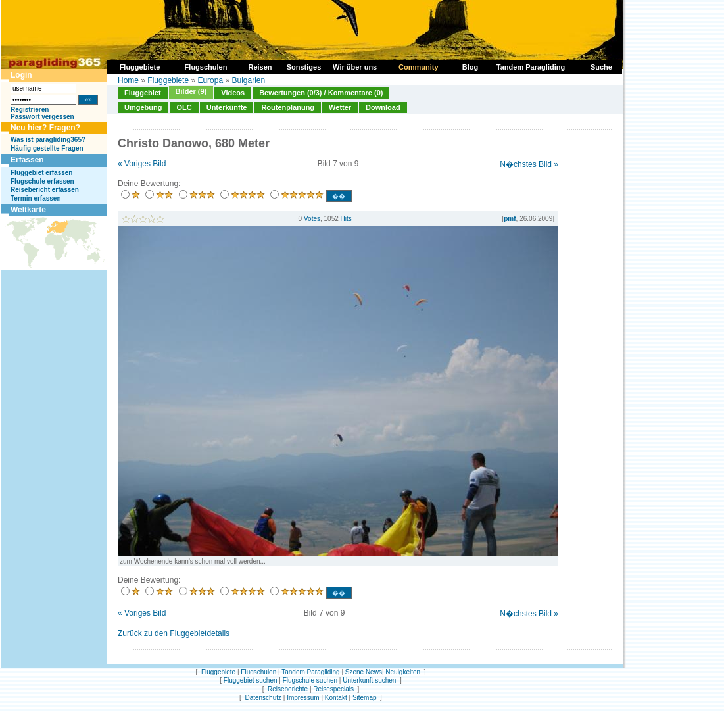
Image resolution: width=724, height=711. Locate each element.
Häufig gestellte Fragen (47, 148)
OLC (183, 107)
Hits (346, 218)
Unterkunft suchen (369, 680)
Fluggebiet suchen (251, 680)
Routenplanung (287, 107)
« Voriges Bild (142, 163)
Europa (210, 80)
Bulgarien (248, 80)
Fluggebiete (168, 80)
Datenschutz (263, 697)
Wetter (340, 107)
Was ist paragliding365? (48, 139)
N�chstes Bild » (529, 164)
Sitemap (364, 697)
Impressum (303, 697)
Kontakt (336, 697)
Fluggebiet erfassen (41, 172)
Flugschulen (258, 671)
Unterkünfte (226, 107)
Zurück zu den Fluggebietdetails (173, 633)
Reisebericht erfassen (45, 189)
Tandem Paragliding (310, 671)
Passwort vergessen (42, 116)
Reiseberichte (288, 689)
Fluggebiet (142, 93)
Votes (312, 218)
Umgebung (143, 107)
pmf (510, 218)
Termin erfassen (36, 198)
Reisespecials (333, 689)
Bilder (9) (191, 91)
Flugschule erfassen (42, 181)
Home (128, 80)
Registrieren (30, 109)
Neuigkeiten (402, 671)
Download (383, 107)
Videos (233, 93)
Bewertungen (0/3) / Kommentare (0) (321, 93)
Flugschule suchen (310, 680)
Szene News (363, 671)
